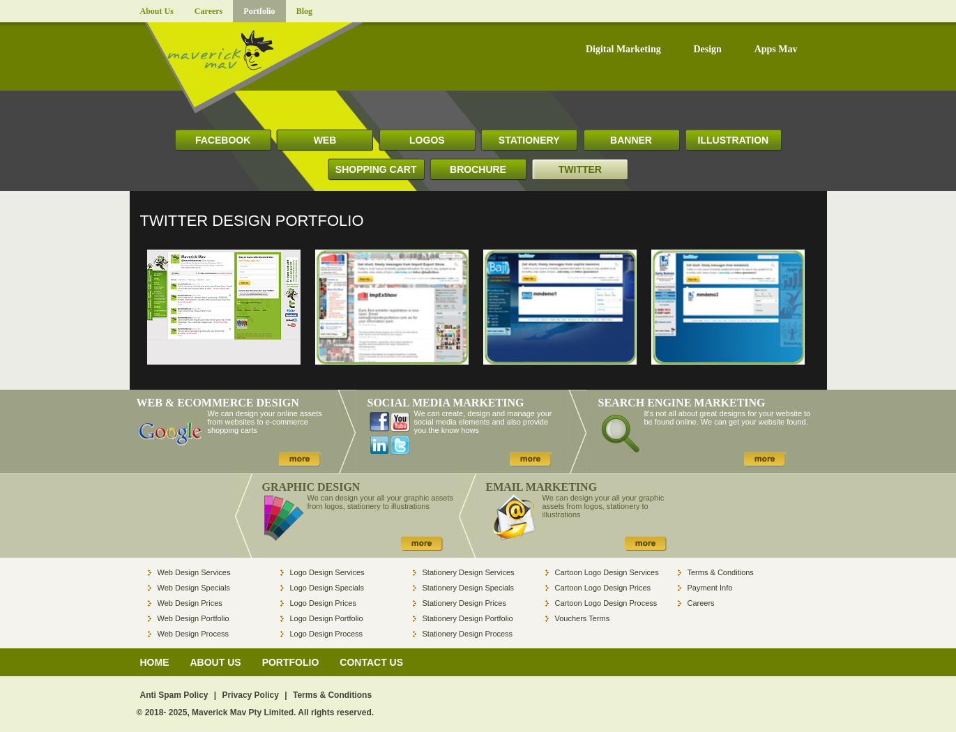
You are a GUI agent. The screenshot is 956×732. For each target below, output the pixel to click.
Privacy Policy (250, 695)
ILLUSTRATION (733, 140)
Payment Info (710, 588)
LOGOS (427, 140)
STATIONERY (529, 140)
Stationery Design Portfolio (468, 618)
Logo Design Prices (323, 603)
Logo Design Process (326, 634)
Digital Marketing (623, 49)
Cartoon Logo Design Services (607, 572)
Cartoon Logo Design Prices (603, 588)
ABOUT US (215, 662)
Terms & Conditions (721, 572)
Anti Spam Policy (174, 695)
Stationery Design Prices (464, 603)
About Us (157, 11)
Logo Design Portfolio (326, 618)
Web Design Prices (190, 603)
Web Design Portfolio (193, 618)
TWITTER (580, 169)
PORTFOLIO (290, 662)
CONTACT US (371, 662)
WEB (325, 140)
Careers (208, 11)
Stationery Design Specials (468, 588)
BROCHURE (478, 169)
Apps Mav (776, 49)
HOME (154, 662)
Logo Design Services (327, 572)
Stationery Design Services (469, 572)
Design (707, 49)
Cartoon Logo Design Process (606, 603)
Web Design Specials (194, 588)
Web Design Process (193, 634)
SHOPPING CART (376, 169)
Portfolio (259, 11)
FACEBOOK (222, 140)
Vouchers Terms (582, 618)
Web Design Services (194, 572)
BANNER (631, 140)
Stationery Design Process (468, 634)
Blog (304, 11)
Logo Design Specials (327, 588)
